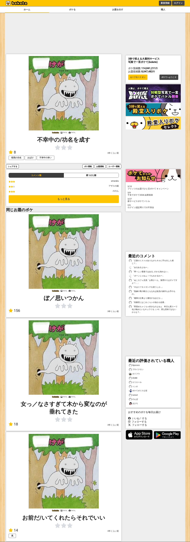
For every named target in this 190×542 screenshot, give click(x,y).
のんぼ (133, 399)
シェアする (12, 166)
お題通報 (100, 166)
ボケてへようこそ (168, 77)
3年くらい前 (113, 153)
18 (13, 424)
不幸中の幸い (45, 157)
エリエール (135, 382)
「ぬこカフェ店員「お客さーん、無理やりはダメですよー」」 (153, 281)
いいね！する (137, 418)
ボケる (72, 9)
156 (14, 310)
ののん (116, 191)
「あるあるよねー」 (139, 267)
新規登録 (165, 3)
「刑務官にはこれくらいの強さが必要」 (147, 302)
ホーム (27, 9)
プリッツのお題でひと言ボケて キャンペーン (153, 187)
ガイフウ (134, 373)
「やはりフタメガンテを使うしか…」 (146, 287)
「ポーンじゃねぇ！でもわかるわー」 (146, 275)
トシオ (133, 386)
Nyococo (134, 365)
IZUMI (133, 378)
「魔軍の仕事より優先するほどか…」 (146, 298)
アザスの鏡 (114, 186)
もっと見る (63, 199)
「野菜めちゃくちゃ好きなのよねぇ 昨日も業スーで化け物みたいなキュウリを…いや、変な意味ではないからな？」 (153, 309)
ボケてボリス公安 (138, 390)
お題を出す (117, 9)
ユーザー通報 (114, 166)
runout (133, 395)
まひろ (133, 403)
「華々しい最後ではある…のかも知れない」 (149, 271)
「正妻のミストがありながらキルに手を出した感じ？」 (151, 261)
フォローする (137, 421)
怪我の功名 (16, 157)
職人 (163, 9)
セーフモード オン (138, 77)
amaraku (115, 181)
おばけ (30, 157)
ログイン (178, 3)
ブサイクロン (136, 369)
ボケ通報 (88, 166)
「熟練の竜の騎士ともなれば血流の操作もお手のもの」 (152, 292)
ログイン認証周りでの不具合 (153, 206)
